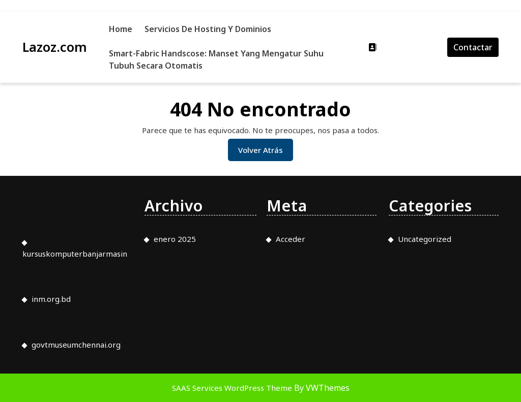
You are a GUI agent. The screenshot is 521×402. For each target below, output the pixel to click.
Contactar (473, 47)
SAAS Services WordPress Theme (233, 388)
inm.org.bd (51, 299)
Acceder (290, 239)
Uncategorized (424, 239)
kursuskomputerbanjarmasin (74, 254)
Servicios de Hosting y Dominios (207, 29)
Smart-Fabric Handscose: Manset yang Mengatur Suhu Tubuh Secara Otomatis (216, 59)
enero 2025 (175, 239)
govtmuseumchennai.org (76, 344)
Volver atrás (265, 152)
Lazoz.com (54, 46)
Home (120, 29)
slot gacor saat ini (3, 0)
